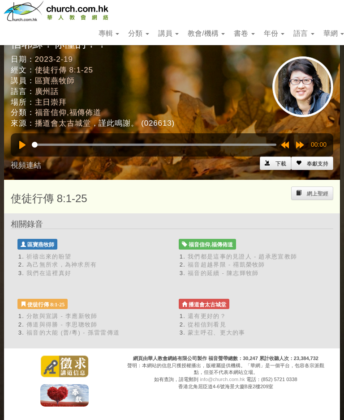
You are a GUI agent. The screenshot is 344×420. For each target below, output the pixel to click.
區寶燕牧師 (55, 80)
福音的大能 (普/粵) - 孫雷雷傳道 (73, 332)
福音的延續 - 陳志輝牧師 (223, 273)
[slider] (154, 144)
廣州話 (47, 91)
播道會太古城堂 (63, 123)
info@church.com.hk (222, 379)
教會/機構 (206, 33)
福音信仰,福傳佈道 (68, 112)
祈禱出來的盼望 (48, 256)
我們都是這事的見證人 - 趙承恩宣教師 (242, 256)
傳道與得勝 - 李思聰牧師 (61, 324)
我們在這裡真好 (48, 273)
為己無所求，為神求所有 (61, 264)
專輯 (109, 33)
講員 (168, 33)
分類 (138, 33)
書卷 (244, 33)
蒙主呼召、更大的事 (216, 332)
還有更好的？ (207, 316)
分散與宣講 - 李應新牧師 (61, 316)
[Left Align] (312, 163)
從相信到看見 (207, 324)
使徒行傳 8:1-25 (64, 70)
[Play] (22, 145)
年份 (274, 33)
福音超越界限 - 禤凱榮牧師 (226, 264)
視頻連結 (26, 165)
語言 (303, 33)
